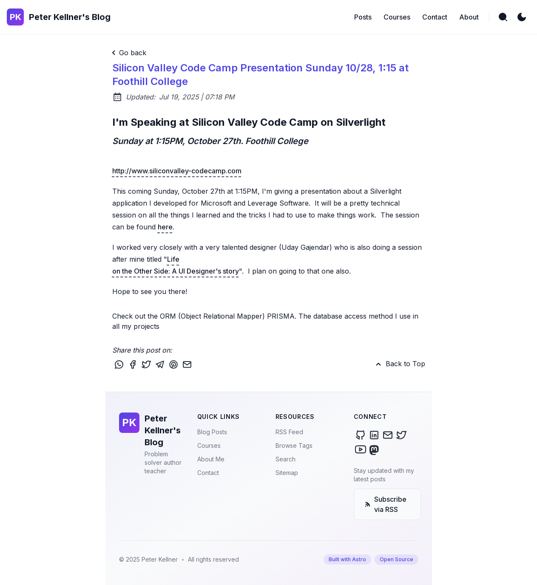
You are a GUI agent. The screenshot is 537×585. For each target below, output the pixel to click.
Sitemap (287, 472)
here (165, 227)
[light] (521, 16)
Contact (208, 472)
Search (285, 459)
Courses (209, 445)
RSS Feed (289, 431)
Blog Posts (212, 431)
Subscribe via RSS (385, 504)
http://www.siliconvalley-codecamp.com (177, 171)
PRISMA (281, 316)
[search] (502, 16)
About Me (210, 459)
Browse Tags (294, 445)
